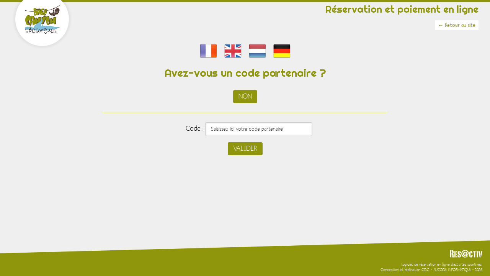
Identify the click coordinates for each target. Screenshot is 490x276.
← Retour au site (456, 25)
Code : (195, 128)
